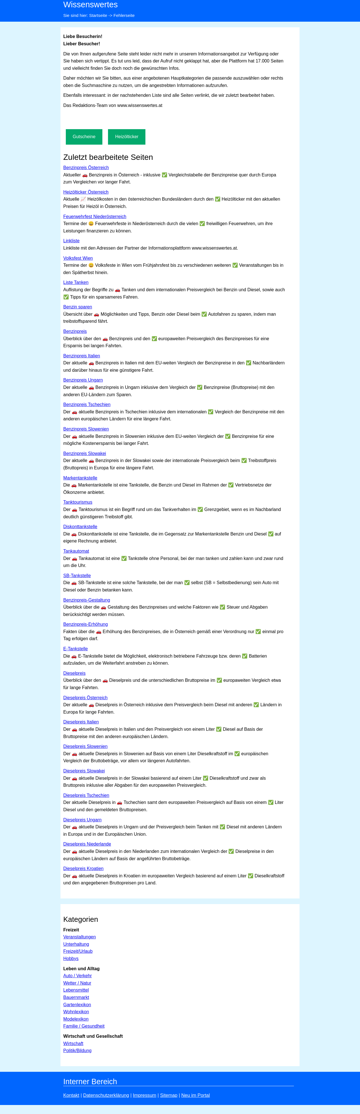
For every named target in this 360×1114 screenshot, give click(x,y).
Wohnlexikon (76, 1011)
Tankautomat (76, 551)
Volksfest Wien (78, 258)
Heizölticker (126, 136)
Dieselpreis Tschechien (86, 795)
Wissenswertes (90, 4)
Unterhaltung (76, 944)
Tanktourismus (77, 502)
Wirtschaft (73, 1043)
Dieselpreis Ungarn (82, 819)
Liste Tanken (76, 282)
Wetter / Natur (77, 983)
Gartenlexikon (77, 1004)
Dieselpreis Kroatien (83, 868)
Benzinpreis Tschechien (87, 404)
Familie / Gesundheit (84, 1026)
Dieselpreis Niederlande (87, 844)
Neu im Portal (195, 1095)
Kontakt (71, 1095)
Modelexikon (76, 1019)
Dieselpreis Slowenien (85, 746)
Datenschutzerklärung (106, 1095)
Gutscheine (84, 136)
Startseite (98, 15)
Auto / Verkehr (77, 975)
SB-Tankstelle (77, 575)
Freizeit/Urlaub (78, 951)
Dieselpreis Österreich (85, 697)
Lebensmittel (76, 990)
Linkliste (71, 240)
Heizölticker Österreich (86, 192)
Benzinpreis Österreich (86, 167)
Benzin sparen (77, 306)
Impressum (144, 1095)
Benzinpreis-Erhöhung (85, 624)
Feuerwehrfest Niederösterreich (94, 216)
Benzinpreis (75, 331)
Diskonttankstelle (80, 526)
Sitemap (168, 1095)
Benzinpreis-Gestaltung (86, 600)
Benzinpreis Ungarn (83, 380)
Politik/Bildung (77, 1050)
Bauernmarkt (76, 997)
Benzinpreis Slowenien (86, 429)
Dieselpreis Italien (81, 721)
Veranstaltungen (79, 936)
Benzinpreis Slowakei (84, 453)
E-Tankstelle (75, 648)
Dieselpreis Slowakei (84, 770)
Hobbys (70, 958)
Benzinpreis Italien (81, 355)
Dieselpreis (74, 673)
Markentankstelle (80, 478)
